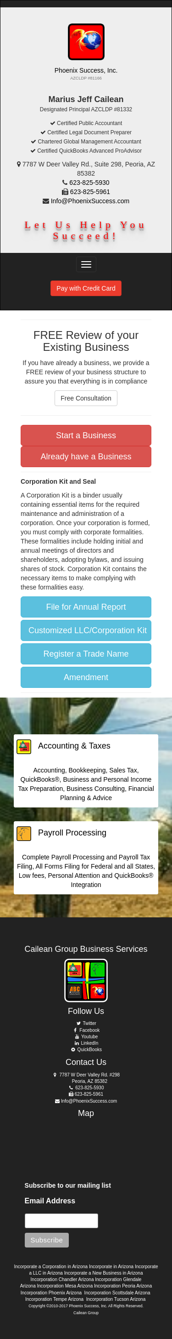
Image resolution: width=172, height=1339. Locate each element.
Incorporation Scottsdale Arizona (117, 1292)
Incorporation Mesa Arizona (65, 1285)
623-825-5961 (90, 191)
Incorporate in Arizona (111, 1266)
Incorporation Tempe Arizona (54, 1299)
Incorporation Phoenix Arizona (51, 1292)
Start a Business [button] (86, 435)
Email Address (50, 1201)
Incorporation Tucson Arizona (116, 1299)
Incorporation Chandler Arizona (62, 1279)
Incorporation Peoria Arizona (123, 1285)
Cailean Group (86, 1312)
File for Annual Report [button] (86, 607)
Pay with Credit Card (85, 288)
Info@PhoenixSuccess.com (90, 201)
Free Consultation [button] (86, 398)
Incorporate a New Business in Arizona (103, 1273)
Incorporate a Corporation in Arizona (51, 1266)
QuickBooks (86, 1049)
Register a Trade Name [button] (85, 653)
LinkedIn (86, 1043)
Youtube (86, 1036)
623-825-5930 (89, 182)
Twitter (86, 1023)
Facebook (86, 1030)
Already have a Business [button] (85, 456)
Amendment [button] (86, 677)
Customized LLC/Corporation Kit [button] (87, 630)
